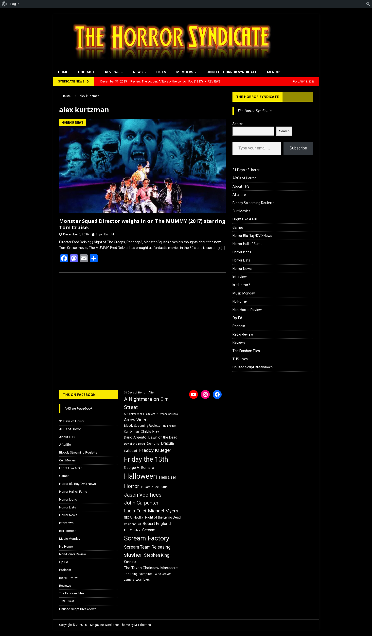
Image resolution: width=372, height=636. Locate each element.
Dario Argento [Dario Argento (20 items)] (135, 437)
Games (238, 227)
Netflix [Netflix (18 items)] (138, 517)
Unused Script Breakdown (252, 367)
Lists (161, 72)
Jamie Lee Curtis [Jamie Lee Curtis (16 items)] (156, 487)
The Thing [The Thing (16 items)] (131, 574)
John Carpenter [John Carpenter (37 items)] (141, 503)
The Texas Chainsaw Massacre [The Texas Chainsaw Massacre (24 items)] (151, 568)
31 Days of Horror (246, 170)
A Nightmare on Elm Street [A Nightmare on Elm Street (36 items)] (146, 403)
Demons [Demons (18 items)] (153, 443)
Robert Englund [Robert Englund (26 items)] (157, 523)
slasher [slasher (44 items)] (133, 555)
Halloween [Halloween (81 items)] (140, 476)
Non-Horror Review (247, 310)
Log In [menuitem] (14, 4)
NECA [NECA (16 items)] (128, 517)
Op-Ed (237, 318)
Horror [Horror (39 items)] (131, 486)
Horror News (242, 269)
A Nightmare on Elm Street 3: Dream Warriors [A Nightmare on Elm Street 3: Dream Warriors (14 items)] (151, 414)
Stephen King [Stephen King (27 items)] (156, 555)
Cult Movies (241, 211)
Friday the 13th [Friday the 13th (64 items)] (146, 459)
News (138, 72)
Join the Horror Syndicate (232, 72)
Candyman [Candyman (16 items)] (131, 431)
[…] (223, 248)
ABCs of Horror (244, 178)
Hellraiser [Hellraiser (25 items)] (167, 477)
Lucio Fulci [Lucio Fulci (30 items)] (135, 511)
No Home (239, 301)
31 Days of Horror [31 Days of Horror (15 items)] (135, 392)
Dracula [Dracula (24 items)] (167, 443)
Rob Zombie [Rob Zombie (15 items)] (132, 530)
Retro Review (242, 334)
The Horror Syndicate (257, 96)
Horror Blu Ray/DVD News (252, 236)
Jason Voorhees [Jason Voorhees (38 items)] (142, 495)
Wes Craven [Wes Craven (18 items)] (163, 574)
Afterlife (239, 194)
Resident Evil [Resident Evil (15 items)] (132, 524)
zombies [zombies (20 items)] (143, 579)
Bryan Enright (105, 234)
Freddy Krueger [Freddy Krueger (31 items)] (155, 450)
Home (63, 72)
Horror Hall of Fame (247, 244)
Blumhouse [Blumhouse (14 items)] (169, 425)
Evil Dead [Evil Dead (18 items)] (130, 451)
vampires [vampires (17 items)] (146, 574)
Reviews (112, 72)
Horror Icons (241, 252)
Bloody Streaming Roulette (253, 203)
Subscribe (298, 148)
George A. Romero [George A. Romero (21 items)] (139, 467)
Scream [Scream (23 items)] (148, 530)
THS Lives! (240, 359)
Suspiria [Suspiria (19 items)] (130, 562)
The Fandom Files (246, 351)
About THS (240, 186)
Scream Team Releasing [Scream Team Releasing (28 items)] (147, 547)
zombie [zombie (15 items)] (129, 579)
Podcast (86, 72)
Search (238, 124)
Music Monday (243, 293)
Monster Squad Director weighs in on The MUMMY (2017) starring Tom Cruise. (142, 224)
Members (184, 72)
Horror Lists (241, 260)
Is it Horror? (241, 285)
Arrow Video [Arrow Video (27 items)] (135, 419)
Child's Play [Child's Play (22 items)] (150, 431)
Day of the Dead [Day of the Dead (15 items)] (134, 443)
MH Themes (142, 625)
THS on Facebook (79, 394)
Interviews (240, 277)
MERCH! (273, 72)
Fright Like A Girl (244, 219)
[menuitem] (4, 4)
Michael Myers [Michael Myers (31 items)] (163, 511)
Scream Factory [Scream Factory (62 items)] (146, 538)
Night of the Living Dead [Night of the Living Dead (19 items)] (163, 517)
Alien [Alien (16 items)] (151, 392)
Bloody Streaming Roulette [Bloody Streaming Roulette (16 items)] (142, 425)
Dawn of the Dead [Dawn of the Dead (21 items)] (162, 437)
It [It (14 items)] (141, 487)
